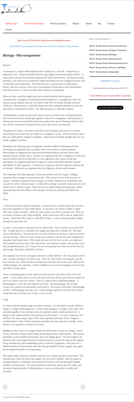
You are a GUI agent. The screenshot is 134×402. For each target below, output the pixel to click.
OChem (111, 23)
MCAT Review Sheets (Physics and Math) (108, 67)
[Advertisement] (83, 11)
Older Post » (83, 387)
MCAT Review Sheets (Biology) (103, 54)
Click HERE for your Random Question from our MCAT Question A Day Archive (44, 46)
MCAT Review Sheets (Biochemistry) (106, 59)
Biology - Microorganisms (22, 55)
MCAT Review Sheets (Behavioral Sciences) (109, 63)
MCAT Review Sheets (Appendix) (104, 72)
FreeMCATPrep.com (22, 397)
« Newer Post (5, 387)
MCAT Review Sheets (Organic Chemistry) (108, 50)
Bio (99, 23)
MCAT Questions (58, 23)
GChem (8, 29)
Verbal (89, 23)
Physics (76, 23)
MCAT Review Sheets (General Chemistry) (108, 46)
